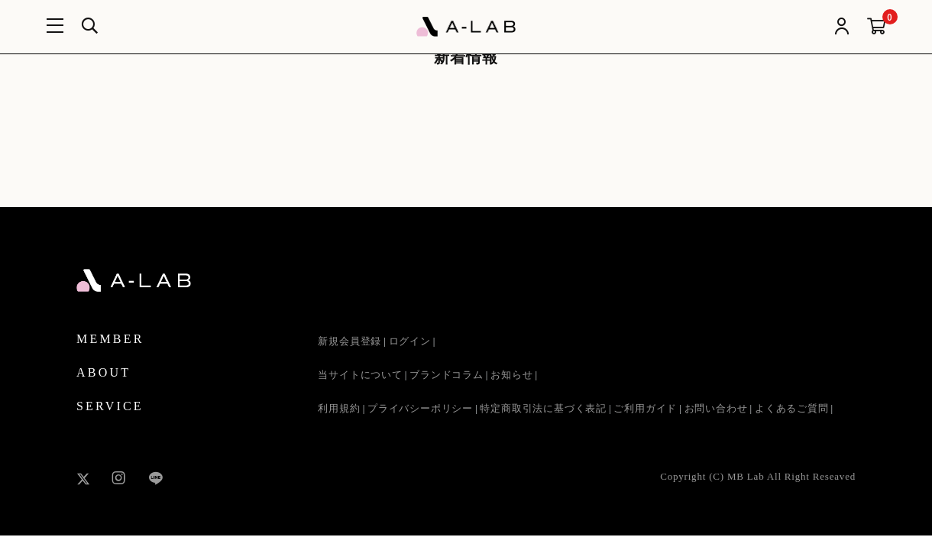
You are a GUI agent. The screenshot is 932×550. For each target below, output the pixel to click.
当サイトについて (360, 374)
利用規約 (339, 408)
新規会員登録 (349, 341)
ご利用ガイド (645, 408)
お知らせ (511, 374)
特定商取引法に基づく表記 (543, 408)
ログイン (410, 341)
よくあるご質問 (792, 408)
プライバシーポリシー (420, 408)
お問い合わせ (716, 408)
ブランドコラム (446, 374)
